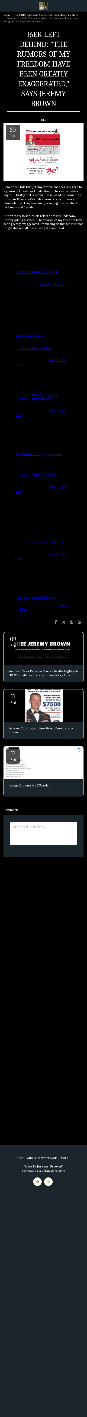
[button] (5, 5)
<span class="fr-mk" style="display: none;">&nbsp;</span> (43, 261)
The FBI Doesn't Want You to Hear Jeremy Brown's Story (46, 14)
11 (13, 698)
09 (13, 641)
